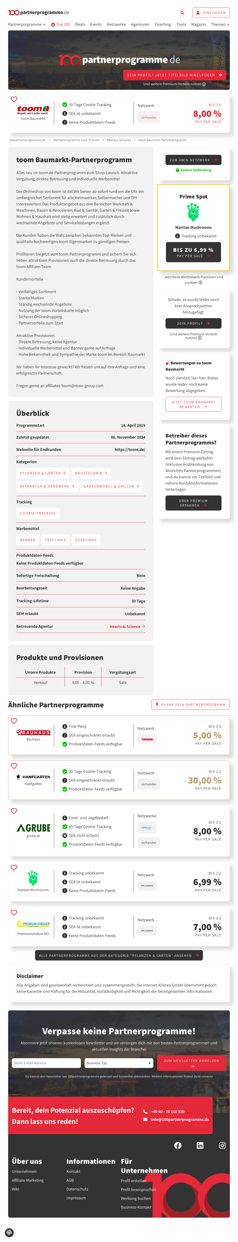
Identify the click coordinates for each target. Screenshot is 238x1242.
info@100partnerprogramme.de (176, 1120)
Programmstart (30, 425)
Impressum (76, 1198)
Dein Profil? (194, 328)
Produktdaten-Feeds (34, 555)
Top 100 (60, 24)
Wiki (15, 1189)
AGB (70, 1181)
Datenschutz (77, 1189)
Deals (80, 24)
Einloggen (211, 12)
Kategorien (26, 462)
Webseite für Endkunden (38, 449)
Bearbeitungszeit (31, 588)
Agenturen (140, 24)
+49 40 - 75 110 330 (163, 1112)
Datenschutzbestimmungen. (119, 1082)
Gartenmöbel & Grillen (111, 486)
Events (96, 24)
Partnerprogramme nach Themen (76, 140)
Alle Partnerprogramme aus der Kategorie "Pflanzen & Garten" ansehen (119, 955)
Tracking (24, 502)
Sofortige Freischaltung (37, 575)
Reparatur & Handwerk (47, 486)
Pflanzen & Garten (119, 140)
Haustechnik (91, 473)
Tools (181, 24)
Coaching (163, 24)
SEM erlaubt (27, 613)
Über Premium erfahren (193, 509)
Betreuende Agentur (34, 626)
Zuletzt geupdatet (32, 437)
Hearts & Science (127, 626)
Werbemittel (27, 529)
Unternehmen (24, 1172)
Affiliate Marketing (27, 1181)
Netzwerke (116, 24)
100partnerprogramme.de (27, 140)
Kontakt (73, 1172)
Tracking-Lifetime (32, 601)
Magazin (198, 24)
